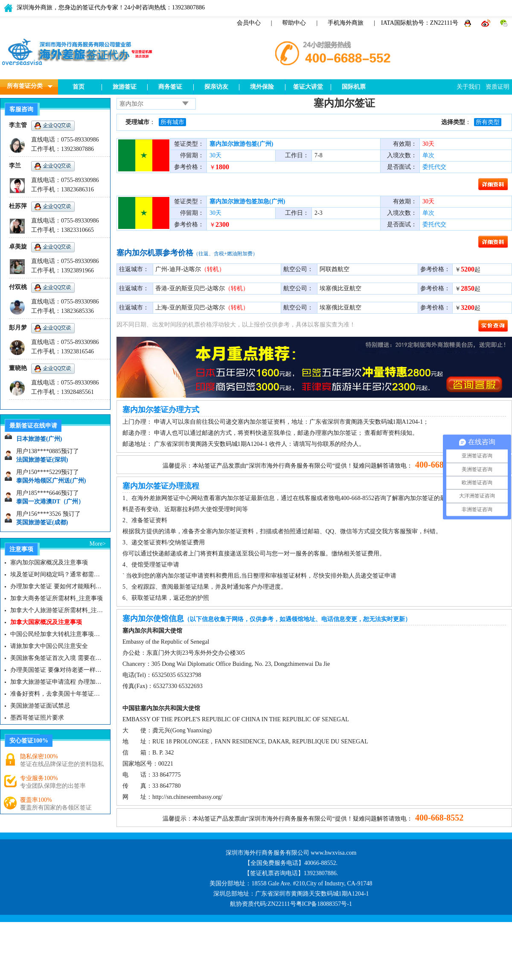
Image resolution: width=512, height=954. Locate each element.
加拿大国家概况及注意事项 (46, 622)
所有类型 (488, 122)
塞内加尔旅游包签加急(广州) (247, 201)
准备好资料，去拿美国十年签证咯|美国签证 (56, 694)
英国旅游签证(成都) (42, 524)
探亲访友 (216, 87)
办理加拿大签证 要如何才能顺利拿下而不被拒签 (56, 586)
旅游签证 (125, 87)
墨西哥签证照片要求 (37, 717)
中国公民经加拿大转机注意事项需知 (56, 634)
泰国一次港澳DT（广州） (50, 503)
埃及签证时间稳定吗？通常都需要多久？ (56, 574)
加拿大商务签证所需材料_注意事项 (56, 598)
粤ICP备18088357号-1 (324, 904)
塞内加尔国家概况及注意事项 (49, 562)
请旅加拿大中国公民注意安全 (49, 646)
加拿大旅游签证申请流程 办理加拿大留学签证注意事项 (56, 682)
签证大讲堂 (308, 87)
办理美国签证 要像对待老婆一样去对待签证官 (56, 670)
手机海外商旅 (346, 23)
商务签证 (170, 87)
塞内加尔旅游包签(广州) (241, 144)
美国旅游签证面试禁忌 (40, 705)
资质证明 (497, 87)
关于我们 (468, 87)
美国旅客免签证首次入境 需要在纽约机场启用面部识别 (56, 658)
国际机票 (354, 87)
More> (98, 544)
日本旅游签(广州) (39, 441)
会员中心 (249, 23)
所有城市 (172, 122)
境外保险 (262, 87)
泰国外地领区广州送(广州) (51, 483)
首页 (78, 87)
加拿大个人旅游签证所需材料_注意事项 (56, 610)
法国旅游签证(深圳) (42, 462)
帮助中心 (294, 23)
